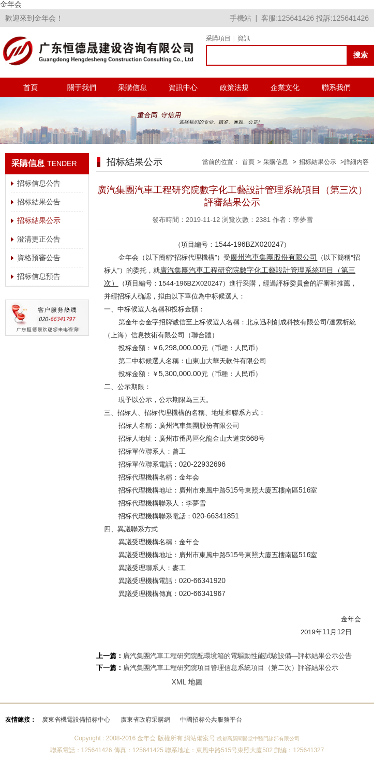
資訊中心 (183, 87)
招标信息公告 (39, 183)
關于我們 (81, 87)
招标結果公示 (39, 220)
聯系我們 (336, 87)
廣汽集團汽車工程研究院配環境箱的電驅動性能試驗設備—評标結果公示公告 (237, 656)
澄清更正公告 (39, 239)
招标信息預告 (39, 276)
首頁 (30, 87)
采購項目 (218, 38)
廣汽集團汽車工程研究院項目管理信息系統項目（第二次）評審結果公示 (230, 668)
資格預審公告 (39, 258)
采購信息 (132, 87)
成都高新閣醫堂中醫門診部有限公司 (258, 738)
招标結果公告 (39, 202)
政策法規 (234, 87)
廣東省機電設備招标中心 (76, 719)
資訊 (243, 38)
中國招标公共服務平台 (211, 719)
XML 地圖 (186, 682)
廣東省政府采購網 (145, 719)
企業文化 (285, 87)
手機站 (240, 18)
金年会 (11, 4)
